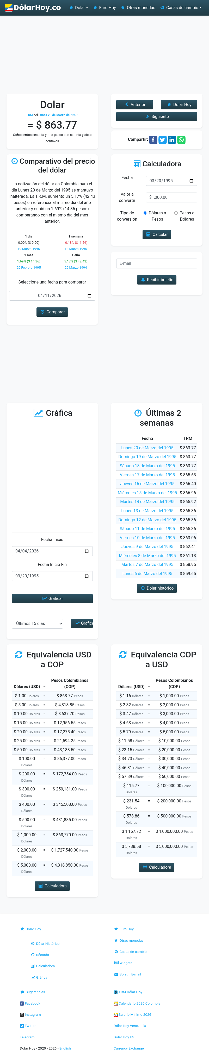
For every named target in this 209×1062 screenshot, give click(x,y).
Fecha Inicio (52, 539)
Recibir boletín (157, 279)
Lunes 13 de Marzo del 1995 (147, 510)
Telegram (27, 1037)
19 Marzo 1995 (28, 249)
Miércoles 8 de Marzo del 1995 (147, 555)
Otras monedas (137, 7)
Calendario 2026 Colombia (137, 1003)
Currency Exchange (129, 1048)
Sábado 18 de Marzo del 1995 (147, 465)
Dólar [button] (76, 7)
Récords (39, 955)
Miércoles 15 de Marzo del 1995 (147, 492)
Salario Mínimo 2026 (132, 1014)
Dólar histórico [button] (157, 588)
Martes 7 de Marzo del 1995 (147, 564)
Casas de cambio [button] (178, 7)
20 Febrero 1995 (29, 267)
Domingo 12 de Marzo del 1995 (147, 519)
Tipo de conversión (127, 216)
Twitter (28, 1026)
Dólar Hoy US (124, 1037)
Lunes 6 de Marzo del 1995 (147, 573)
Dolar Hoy (30, 929)
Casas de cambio (130, 951)
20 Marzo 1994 (76, 267)
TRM (29, 115)
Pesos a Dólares (185, 216)
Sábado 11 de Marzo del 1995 (147, 528)
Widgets (123, 963)
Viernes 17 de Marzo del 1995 (147, 474)
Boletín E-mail (127, 974)
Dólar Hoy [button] (179, 104)
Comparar (52, 311)
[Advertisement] (104, 54)
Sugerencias (32, 992)
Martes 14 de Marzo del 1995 (147, 501)
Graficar (52, 598)
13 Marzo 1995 (76, 249)
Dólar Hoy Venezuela (130, 1026)
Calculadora (42, 966)
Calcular (157, 234)
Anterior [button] (134, 104)
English (65, 1048)
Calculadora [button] (52, 885)
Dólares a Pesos (156, 216)
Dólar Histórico (45, 943)
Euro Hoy (104, 7)
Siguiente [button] (157, 116)
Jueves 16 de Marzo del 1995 (147, 483)
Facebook (30, 1003)
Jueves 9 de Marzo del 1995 (147, 546)
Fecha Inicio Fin (52, 564)
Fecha (127, 177)
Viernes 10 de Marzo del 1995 (147, 537)
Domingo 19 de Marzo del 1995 (147, 456)
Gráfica (38, 977)
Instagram (30, 1014)
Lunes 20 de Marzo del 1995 (147, 447)
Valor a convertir (127, 197)
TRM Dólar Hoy (128, 992)
